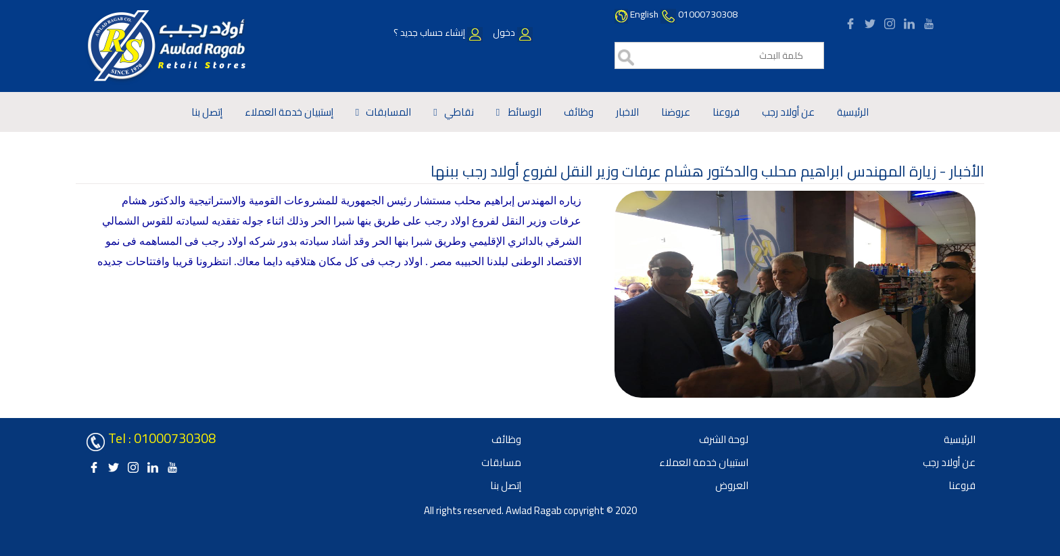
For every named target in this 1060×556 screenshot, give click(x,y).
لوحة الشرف (723, 439)
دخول (512, 32)
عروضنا (675, 112)
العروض (731, 485)
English (644, 14)
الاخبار (627, 112)
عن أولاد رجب (788, 112)
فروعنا (726, 112)
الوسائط (523, 112)
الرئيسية (853, 112)
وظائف (579, 112)
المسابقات (388, 112)
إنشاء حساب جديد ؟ (438, 32)
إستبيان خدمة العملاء (289, 112)
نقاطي (459, 112)
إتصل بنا (206, 112)
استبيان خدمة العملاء (703, 462)
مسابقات (501, 462)
